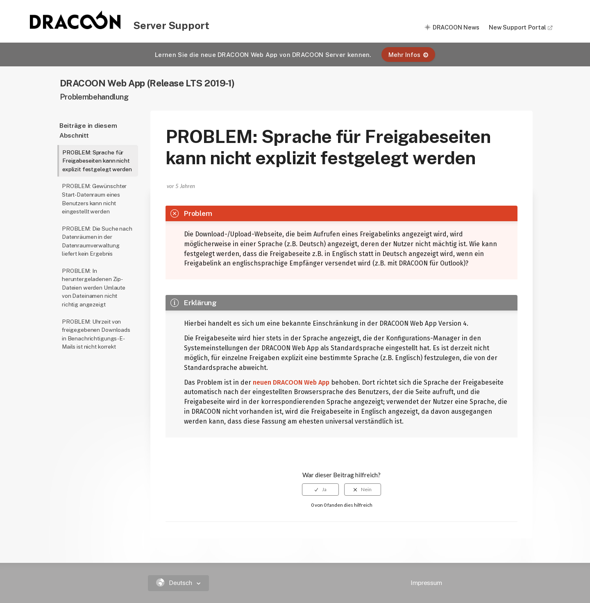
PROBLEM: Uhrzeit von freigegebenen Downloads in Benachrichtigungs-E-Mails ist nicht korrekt (96, 334)
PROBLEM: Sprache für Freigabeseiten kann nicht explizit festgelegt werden (97, 160)
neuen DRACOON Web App (291, 382)
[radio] (320, 489)
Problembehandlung (94, 97)
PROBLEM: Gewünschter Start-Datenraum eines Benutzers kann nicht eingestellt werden (94, 199)
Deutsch (175, 583)
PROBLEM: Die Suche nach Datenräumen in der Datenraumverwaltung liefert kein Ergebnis (97, 241)
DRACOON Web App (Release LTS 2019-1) (147, 82)
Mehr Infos (408, 54)
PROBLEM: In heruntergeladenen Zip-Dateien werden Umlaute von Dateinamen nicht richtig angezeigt (93, 287)
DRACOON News (456, 27)
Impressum (426, 582)
